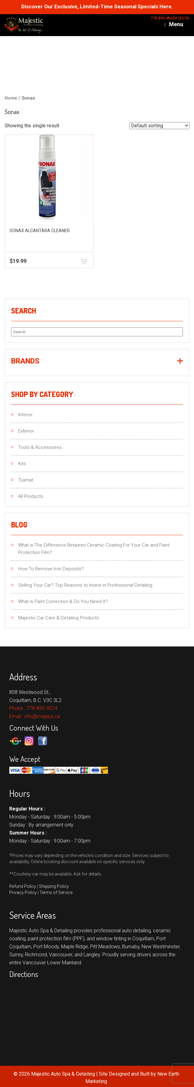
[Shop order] (159, 125)
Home (11, 98)
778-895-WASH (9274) (170, 18)
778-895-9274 (42, 708)
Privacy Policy (23, 892)
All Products (30, 496)
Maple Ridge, (75, 947)
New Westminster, (161, 947)
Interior (25, 414)
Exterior (26, 431)
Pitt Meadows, (105, 947)
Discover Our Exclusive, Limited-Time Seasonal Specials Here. (97, 7)
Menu (173, 24)
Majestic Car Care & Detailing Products (58, 618)
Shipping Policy (54, 886)
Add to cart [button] (84, 261)
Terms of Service (55, 892)
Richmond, (36, 955)
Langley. (92, 955)
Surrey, (16, 955)
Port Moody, (46, 947)
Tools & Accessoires (40, 447)
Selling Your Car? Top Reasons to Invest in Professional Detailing (85, 585)
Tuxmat (25, 480)
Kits (22, 463)
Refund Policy (22, 886)
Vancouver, (61, 955)
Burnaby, (131, 947)
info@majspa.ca (42, 716)
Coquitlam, (143, 938)
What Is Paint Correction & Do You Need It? (63, 601)
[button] (97, 361)
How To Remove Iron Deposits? (51, 569)
